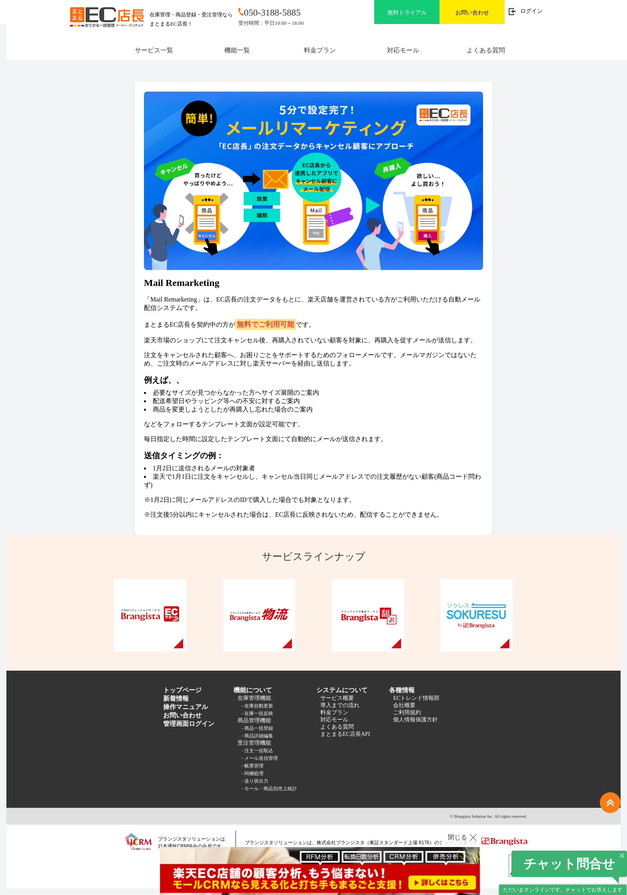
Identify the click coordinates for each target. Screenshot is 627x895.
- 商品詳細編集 (257, 736)
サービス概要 (337, 698)
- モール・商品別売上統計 (269, 788)
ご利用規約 (407, 712)
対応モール (403, 50)
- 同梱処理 (253, 773)
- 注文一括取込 (257, 750)
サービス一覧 (154, 50)
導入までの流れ (339, 705)
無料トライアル (407, 13)
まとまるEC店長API (345, 734)
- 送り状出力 (255, 781)
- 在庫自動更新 (257, 706)
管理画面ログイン (188, 723)
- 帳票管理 (253, 766)
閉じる (457, 837)
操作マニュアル (185, 706)
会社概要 (404, 705)
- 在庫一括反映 (257, 713)
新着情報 (176, 698)
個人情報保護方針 (415, 720)
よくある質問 (486, 50)
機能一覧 (237, 50)
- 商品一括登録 (257, 728)
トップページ (182, 690)
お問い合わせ (472, 13)
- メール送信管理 (260, 758)
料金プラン (320, 50)
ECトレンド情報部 (416, 698)
